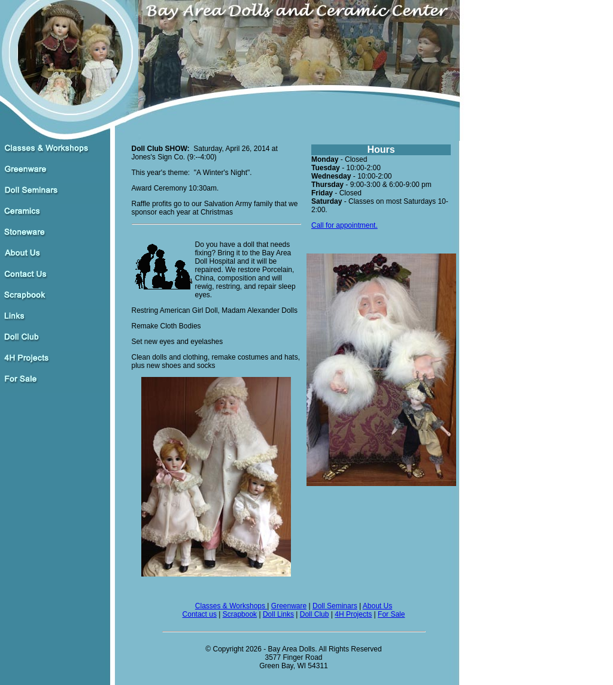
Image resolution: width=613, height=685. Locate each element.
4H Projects (353, 614)
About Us (377, 606)
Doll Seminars (334, 606)
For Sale (391, 614)
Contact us (200, 614)
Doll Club (314, 614)
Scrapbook (240, 614)
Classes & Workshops (231, 606)
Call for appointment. (344, 225)
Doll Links (278, 614)
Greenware (288, 606)
